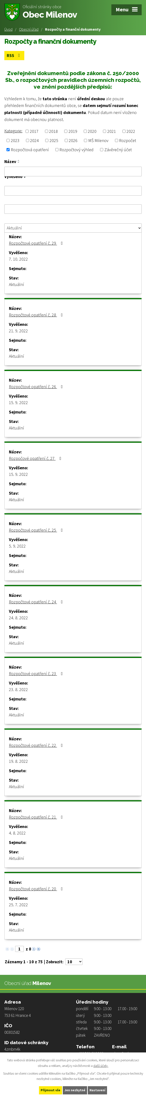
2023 (15, 140)
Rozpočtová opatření (30, 149)
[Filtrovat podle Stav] (73, 227)
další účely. (100, 1065)
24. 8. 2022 (18, 618)
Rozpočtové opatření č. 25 (37, 530)
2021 (111, 131)
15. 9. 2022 (18, 402)
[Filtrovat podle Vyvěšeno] (73, 190)
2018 (53, 131)
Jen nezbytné (75, 1090)
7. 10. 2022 (18, 259)
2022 (131, 131)
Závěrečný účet (118, 149)
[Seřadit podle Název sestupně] (18, 162)
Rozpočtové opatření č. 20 (37, 889)
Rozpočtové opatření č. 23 (37, 673)
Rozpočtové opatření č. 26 (37, 386)
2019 (73, 131)
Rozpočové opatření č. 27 (36, 458)
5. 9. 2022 (17, 546)
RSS (14, 55)
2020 (92, 131)
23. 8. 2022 (18, 689)
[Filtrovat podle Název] (73, 171)
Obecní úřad (28, 29)
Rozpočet (127, 140)
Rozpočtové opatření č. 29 (37, 243)
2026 (73, 140)
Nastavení (98, 1090)
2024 (34, 140)
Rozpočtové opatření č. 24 (37, 602)
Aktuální (16, 284)
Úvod (8, 29)
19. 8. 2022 (18, 761)
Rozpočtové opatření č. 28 (37, 315)
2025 (54, 140)
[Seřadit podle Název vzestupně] (18, 160)
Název (10, 161)
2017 (34, 131)
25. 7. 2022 (18, 904)
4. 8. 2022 (17, 833)
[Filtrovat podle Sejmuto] (73, 209)
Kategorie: (13, 130)
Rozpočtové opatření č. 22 (37, 745)
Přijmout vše (50, 1090)
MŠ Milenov (98, 140)
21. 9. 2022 (18, 331)
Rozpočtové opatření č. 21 (37, 817)
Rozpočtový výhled (76, 149)
